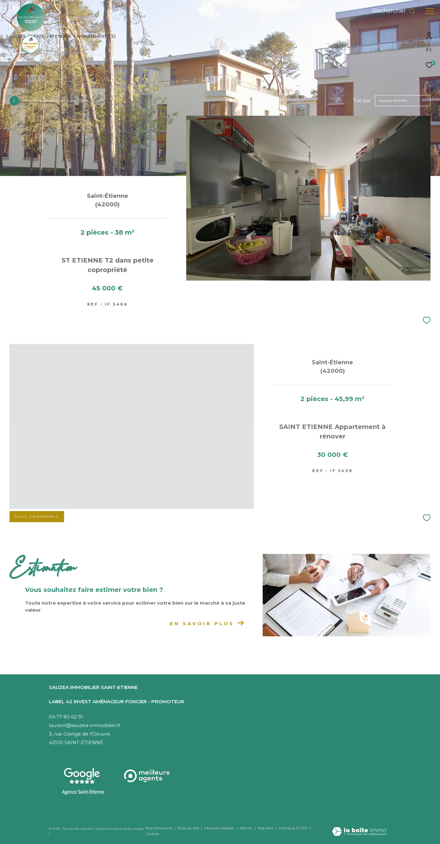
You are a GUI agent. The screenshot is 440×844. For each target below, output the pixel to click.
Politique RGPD (293, 828)
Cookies (152, 834)
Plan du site (189, 828)
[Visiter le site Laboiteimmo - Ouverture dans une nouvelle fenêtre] (359, 827)
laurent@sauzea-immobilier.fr (85, 725)
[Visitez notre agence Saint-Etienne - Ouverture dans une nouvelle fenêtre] (83, 781)
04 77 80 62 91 (66, 717)
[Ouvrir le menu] (430, 11)
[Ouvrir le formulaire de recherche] (394, 11)
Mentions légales (219, 828)
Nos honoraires (158, 828)
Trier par (362, 100)
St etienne (60, 36)
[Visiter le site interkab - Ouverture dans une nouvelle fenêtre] (147, 776)
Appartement (91, 36)
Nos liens (266, 828)
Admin (246, 828)
